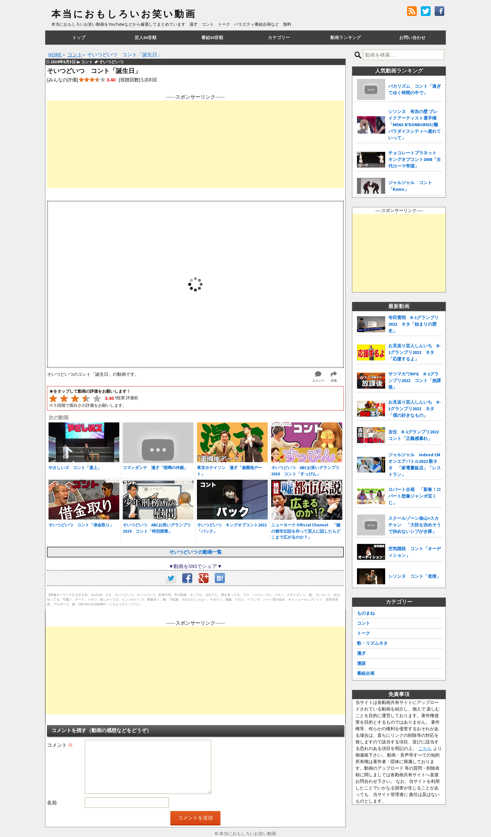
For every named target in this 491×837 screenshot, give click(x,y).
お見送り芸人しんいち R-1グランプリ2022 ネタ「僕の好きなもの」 (414, 408)
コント (363, 623)
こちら (425, 748)
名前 (52, 802)
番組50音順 (212, 37)
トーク (363, 633)
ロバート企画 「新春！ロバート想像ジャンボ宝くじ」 (414, 496)
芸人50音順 (146, 37)
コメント (60, 745)
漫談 (361, 663)
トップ (78, 37)
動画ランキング (345, 37)
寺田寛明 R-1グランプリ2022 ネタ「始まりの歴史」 (413, 324)
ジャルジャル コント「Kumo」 (410, 186)
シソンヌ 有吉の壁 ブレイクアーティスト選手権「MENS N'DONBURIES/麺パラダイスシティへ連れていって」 (414, 125)
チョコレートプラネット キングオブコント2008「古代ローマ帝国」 (414, 159)
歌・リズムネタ (372, 643)
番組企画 (366, 673)
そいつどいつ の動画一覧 (195, 552)
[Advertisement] (195, 144)
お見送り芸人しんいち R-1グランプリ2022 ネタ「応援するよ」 (414, 352)
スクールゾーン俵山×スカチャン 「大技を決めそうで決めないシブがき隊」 (414, 524)
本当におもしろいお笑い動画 (123, 14)
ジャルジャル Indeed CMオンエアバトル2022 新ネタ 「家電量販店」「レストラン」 (414, 464)
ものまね (366, 613)
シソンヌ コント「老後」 (414, 576)
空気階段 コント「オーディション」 (414, 552)
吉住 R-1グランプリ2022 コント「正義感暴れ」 (415, 435)
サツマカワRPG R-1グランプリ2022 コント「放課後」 (414, 380)
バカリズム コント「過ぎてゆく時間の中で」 (414, 89)
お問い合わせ (412, 37)
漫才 (361, 653)
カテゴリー (279, 37)
